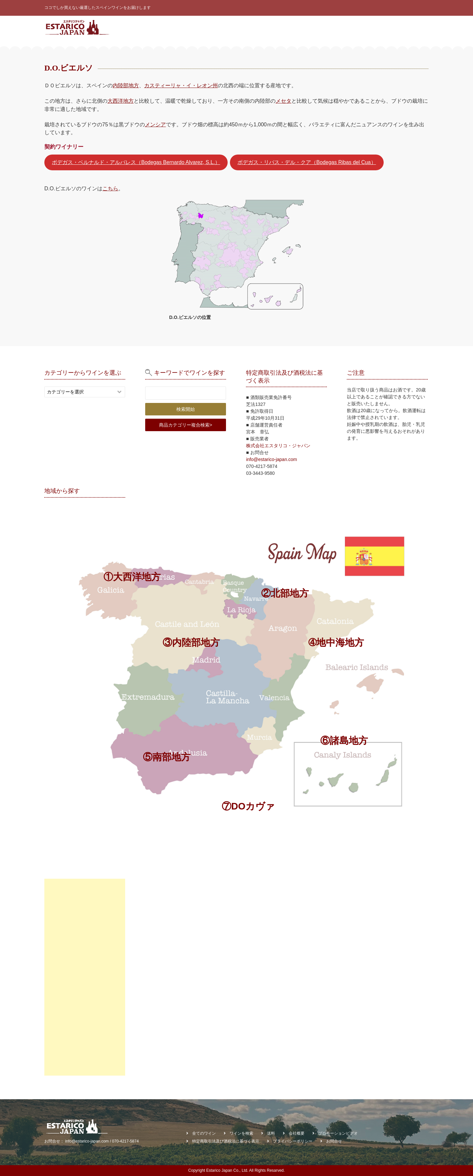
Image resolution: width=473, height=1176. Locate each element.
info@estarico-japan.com (271, 459)
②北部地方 (285, 593)
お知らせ (365, 27)
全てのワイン (235, 27)
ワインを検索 (298, 27)
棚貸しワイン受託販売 (404, 49)
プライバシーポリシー (292, 1141)
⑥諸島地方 (344, 740)
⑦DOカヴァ (248, 806)
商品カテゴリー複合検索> (185, 425)
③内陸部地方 (191, 642)
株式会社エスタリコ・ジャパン (278, 445)
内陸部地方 (126, 85)
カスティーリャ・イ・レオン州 (181, 85)
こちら (110, 188)
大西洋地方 (120, 101)
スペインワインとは (196, 27)
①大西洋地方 (132, 577)
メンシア (155, 124)
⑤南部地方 (167, 757)
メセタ (283, 101)
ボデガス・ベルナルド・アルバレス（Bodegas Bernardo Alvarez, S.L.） (136, 162)
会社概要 (391, 27)
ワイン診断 (267, 27)
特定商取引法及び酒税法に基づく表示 (225, 1141)
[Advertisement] (84, 977)
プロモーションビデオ (338, 1133)
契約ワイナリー (334, 27)
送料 (271, 1133)
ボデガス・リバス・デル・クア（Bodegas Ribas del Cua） (306, 162)
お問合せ (416, 27)
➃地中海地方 (336, 642)
